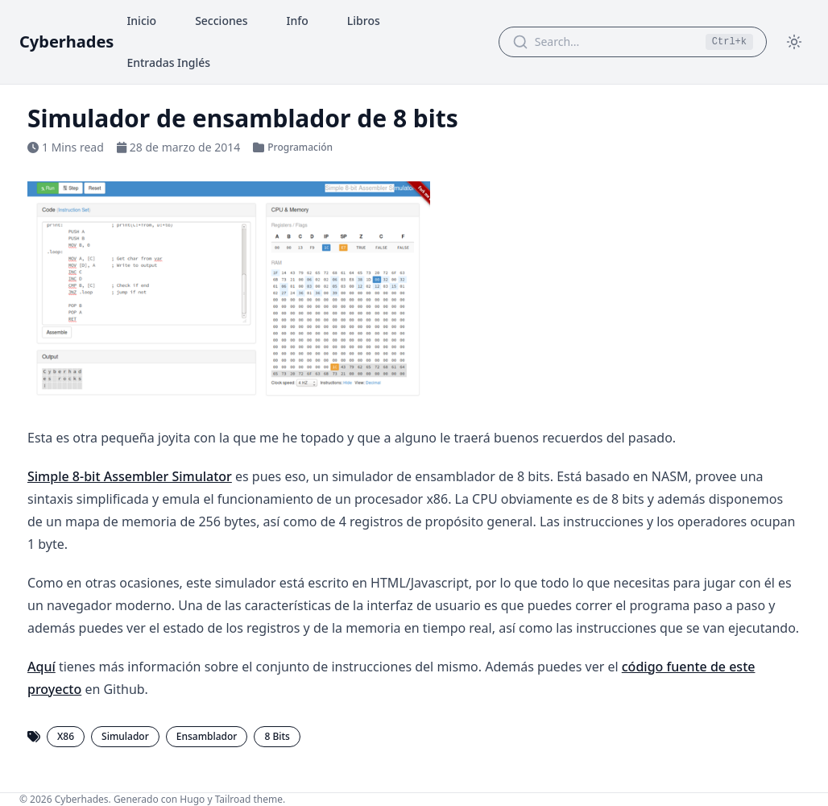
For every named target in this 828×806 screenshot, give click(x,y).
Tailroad (233, 799)
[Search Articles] (615, 42)
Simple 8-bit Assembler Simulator (129, 476)
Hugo (192, 799)
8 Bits (277, 736)
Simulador (125, 736)
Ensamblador (207, 736)
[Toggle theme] (794, 41)
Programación (300, 147)
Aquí (41, 666)
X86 (65, 736)
